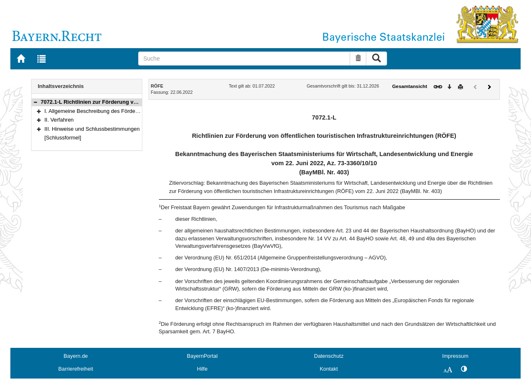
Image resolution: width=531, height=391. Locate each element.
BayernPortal (202, 356)
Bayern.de (75, 356)
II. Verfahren (59, 120)
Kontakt (329, 369)
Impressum (455, 356)
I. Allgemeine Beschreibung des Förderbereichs (100, 111)
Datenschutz (328, 356)
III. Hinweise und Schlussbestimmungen (92, 129)
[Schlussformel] (62, 137)
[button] (35, 102)
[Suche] (244, 58)
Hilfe (202, 369)
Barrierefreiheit (75, 369)
